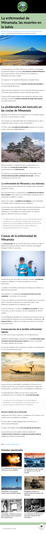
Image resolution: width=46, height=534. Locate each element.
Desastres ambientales (12, 444)
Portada (3, 31)
